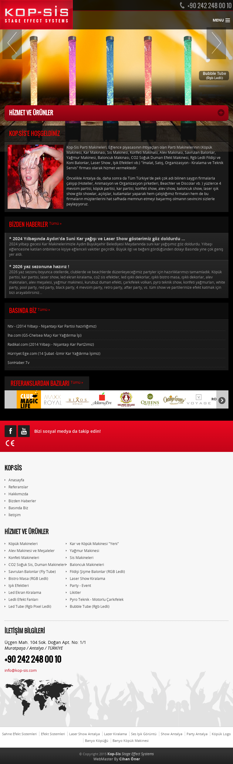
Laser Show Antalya (84, 734)
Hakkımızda (16, 493)
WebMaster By (116, 759)
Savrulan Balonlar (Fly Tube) (30, 571)
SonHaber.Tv (18, 362)
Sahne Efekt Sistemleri (19, 734)
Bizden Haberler (20, 500)
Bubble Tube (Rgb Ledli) (88, 606)
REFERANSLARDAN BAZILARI (47, 383)
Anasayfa (14, 480)
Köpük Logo (221, 734)
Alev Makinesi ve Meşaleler (30, 550)
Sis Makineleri (79, 557)
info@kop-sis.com (21, 670)
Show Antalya (171, 734)
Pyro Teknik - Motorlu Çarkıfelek (94, 599)
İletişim (13, 514)
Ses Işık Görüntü (144, 734)
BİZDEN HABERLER (35, 224)
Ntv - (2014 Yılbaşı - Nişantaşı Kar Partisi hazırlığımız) (52, 326)
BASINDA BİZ (29, 311)
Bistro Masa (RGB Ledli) (26, 578)
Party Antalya (197, 734)
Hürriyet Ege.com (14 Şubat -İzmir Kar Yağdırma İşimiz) (54, 353)
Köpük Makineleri (21, 543)
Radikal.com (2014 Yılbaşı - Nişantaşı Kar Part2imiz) (51, 344)
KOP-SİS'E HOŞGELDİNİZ (34, 133)
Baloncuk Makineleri (85, 564)
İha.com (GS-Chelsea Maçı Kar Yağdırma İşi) (45, 335)
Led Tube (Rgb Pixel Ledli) (28, 606)
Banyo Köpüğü (96, 740)
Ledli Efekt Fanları (21, 599)
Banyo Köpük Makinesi (131, 740)
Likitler (73, 592)
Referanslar (16, 487)
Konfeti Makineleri (22, 557)
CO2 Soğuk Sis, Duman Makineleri (35, 564)
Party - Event (78, 585)
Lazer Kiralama (115, 734)
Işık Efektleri (17, 585)
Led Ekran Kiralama (23, 592)
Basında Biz (16, 507)
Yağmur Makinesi (82, 550)
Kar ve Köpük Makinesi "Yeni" (92, 543)
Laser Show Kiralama (85, 578)
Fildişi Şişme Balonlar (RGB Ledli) (95, 571)
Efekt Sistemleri (53, 734)
